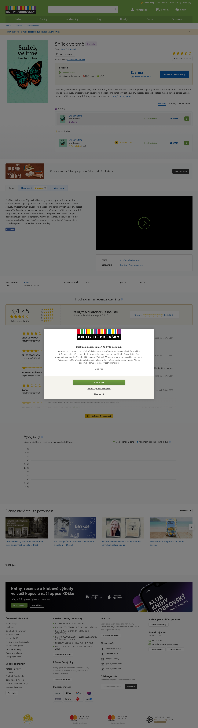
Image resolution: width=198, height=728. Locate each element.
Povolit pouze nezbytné (98, 388)
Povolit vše (99, 382)
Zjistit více (99, 369)
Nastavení (99, 394)
